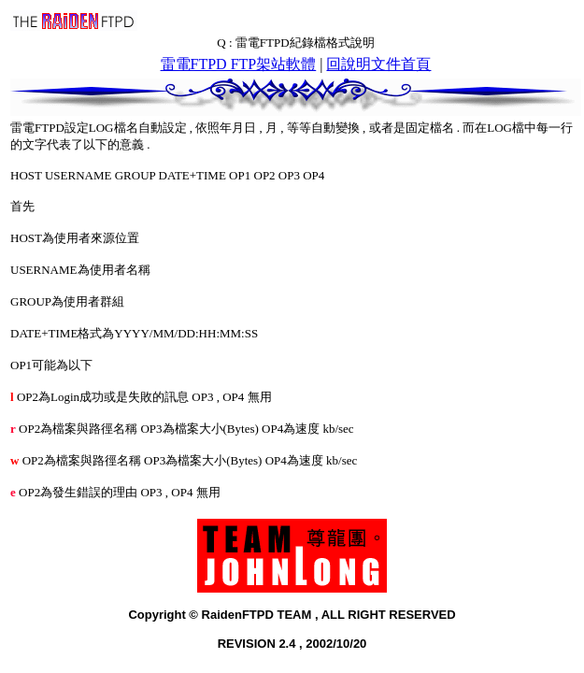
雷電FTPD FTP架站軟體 (239, 64)
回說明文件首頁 (378, 64)
